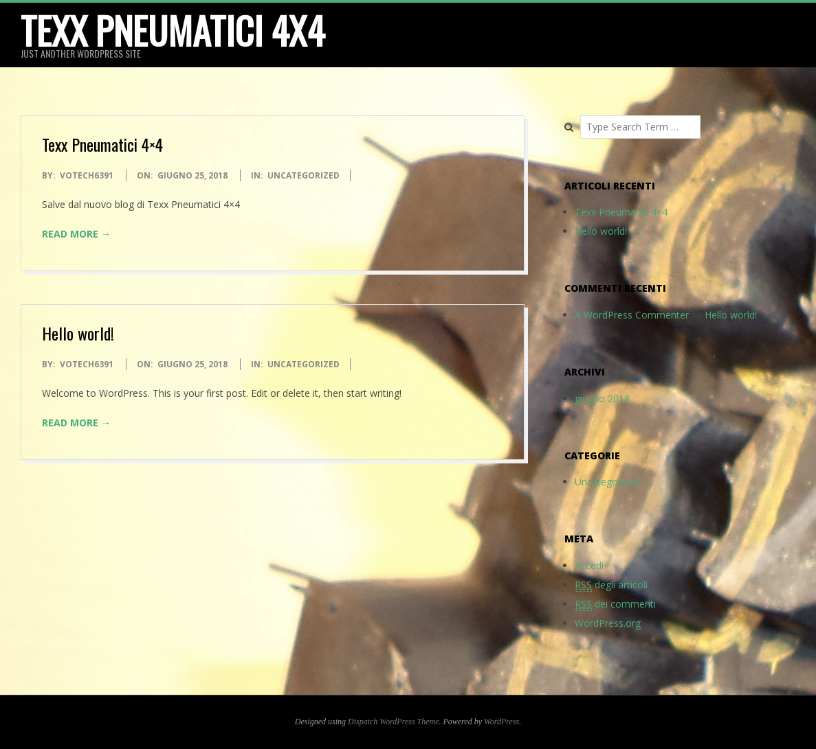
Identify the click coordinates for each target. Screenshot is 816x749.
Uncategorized (303, 175)
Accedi (589, 565)
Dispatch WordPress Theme (393, 721)
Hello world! (78, 333)
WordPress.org (608, 623)
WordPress (501, 721)
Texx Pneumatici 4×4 (102, 144)
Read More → (76, 233)
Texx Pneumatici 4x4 (172, 30)
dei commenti (615, 604)
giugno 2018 (602, 398)
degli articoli (611, 585)
